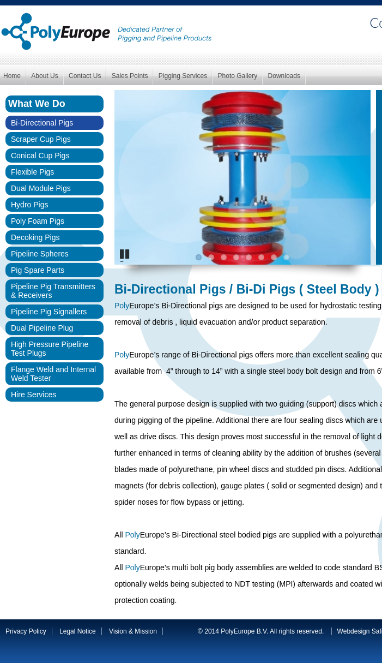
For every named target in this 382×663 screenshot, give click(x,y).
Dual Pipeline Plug (42, 328)
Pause (127, 261)
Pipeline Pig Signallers (49, 311)
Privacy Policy (25, 631)
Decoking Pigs (35, 237)
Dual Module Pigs (41, 188)
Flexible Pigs (32, 172)
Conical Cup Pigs (40, 155)
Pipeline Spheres (40, 253)
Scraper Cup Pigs (41, 139)
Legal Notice (77, 631)
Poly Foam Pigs (37, 221)
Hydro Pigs (29, 204)
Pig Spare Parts (37, 270)
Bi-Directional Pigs (42, 122)
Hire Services (33, 394)
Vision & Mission (133, 631)
